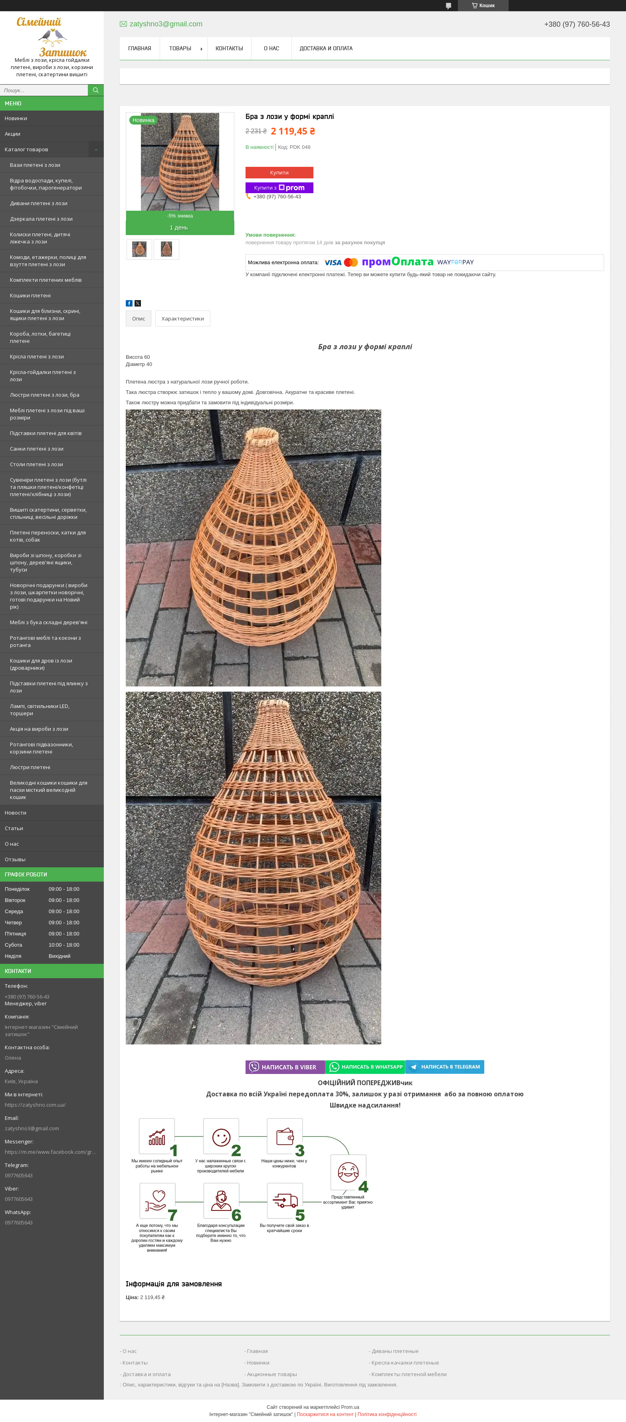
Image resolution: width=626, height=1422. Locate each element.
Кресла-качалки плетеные (405, 1362)
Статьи (14, 828)
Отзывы (15, 859)
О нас (12, 843)
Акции (12, 133)
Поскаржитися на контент (325, 1414)
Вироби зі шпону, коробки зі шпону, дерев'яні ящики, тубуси (45, 562)
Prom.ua (350, 1407)
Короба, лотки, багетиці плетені (40, 337)
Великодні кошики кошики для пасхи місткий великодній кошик (48, 790)
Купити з (279, 188)
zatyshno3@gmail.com (32, 1128)
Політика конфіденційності (387, 1414)
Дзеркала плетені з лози (41, 218)
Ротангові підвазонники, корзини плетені (41, 748)
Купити (279, 172)
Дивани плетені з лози (38, 203)
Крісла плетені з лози (37, 356)
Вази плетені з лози (35, 164)
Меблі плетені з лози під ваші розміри (47, 414)
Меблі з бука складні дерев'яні (48, 622)
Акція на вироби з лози (39, 728)
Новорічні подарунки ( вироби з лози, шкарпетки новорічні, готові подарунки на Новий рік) (48, 595)
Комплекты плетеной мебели (409, 1374)
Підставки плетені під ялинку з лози (49, 687)
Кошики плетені (30, 295)
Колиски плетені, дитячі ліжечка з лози (40, 238)
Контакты (229, 48)
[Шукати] (96, 90)
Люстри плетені (30, 767)
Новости (15, 812)
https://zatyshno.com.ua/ (35, 1104)
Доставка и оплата (326, 48)
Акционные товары (272, 1374)
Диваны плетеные (395, 1351)
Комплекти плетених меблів (46, 279)
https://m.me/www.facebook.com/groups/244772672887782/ (52, 1151)
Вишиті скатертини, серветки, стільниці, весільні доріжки (48, 513)
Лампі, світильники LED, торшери (39, 709)
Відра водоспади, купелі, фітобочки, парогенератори (46, 184)
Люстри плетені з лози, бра (44, 394)
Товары (180, 48)
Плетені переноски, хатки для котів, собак (48, 536)
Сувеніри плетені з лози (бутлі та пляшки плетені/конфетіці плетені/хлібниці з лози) (48, 487)
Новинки (16, 118)
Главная (139, 48)
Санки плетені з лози (36, 448)
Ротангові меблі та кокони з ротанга (45, 641)
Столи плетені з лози (36, 464)
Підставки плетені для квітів (46, 433)
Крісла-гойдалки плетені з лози (43, 375)
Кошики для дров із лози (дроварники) (41, 664)
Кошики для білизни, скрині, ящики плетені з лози (45, 314)
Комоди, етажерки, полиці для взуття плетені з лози (48, 260)
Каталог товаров (26, 149)
